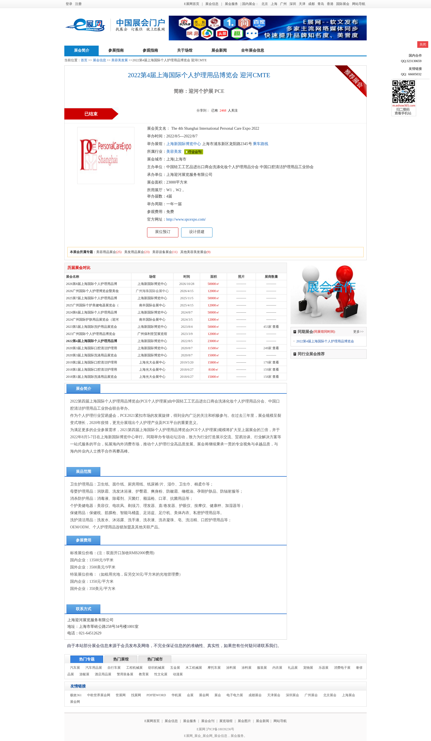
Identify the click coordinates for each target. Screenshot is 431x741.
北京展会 (329, 695)
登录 (69, 4)
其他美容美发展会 (193, 252)
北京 (264, 4)
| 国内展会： (250, 4)
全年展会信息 (252, 50)
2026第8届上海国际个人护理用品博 (91, 284)
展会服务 (231, 4)
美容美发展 (119, 60)
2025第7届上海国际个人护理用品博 (91, 298)
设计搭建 (197, 232)
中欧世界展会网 (98, 695)
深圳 (292, 4)
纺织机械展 (156, 668)
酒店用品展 (103, 674)
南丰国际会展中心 (152, 305)
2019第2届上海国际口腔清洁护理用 (91, 362)
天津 (302, 4)
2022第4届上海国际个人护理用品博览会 (325, 341)
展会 (217, 695)
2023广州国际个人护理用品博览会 (90, 334)
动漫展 (178, 674)
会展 (190, 695)
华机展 (176, 695)
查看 (275, 327)
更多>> (358, 332)
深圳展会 (292, 695)
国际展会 (342, 4)
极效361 (76, 695)
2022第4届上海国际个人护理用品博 (91, 341)
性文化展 (160, 674)
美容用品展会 (106, 252)
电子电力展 (234, 695)
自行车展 (114, 668)
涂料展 (231, 668)
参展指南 (116, 50)
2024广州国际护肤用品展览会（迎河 (92, 319)
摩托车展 (214, 668)
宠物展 (308, 668)
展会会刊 (207, 721)
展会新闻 (219, 50)
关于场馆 (184, 50)
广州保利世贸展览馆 (152, 334)
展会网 (204, 695)
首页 (84, 60)
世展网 (121, 695)
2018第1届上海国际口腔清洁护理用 (91, 369)
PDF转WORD (156, 695)
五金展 (175, 668)
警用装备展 (125, 674)
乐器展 (323, 668)
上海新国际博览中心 (183, 144)
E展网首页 (191, 4)
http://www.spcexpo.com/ (186, 219)
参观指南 (150, 50)
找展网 (136, 695)
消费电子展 (342, 668)
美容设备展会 (162, 252)
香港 (330, 4)
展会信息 (212, 4)
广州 (283, 4)
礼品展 (293, 668)
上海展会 (348, 695)
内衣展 (277, 668)
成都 (311, 4)
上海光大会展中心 (152, 362)
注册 (78, 4)
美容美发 (174, 151)
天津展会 (273, 695)
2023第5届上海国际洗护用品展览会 (91, 327)
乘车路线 (260, 144)
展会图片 (245, 721)
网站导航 (358, 4)
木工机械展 (194, 668)
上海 (274, 4)
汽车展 (75, 668)
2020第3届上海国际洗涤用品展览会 (91, 355)
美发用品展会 (134, 252)
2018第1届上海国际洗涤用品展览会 (91, 377)
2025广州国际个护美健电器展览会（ (92, 305)
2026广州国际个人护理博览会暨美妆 (92, 291)
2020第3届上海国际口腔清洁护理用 (91, 348)
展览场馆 (226, 721)
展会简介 (81, 50)
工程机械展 (134, 668)
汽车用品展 (93, 668)
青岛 (320, 4)
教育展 (144, 674)
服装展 (262, 668)
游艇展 (84, 674)
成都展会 (255, 695)
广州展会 (311, 695)
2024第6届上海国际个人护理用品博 (91, 312)
